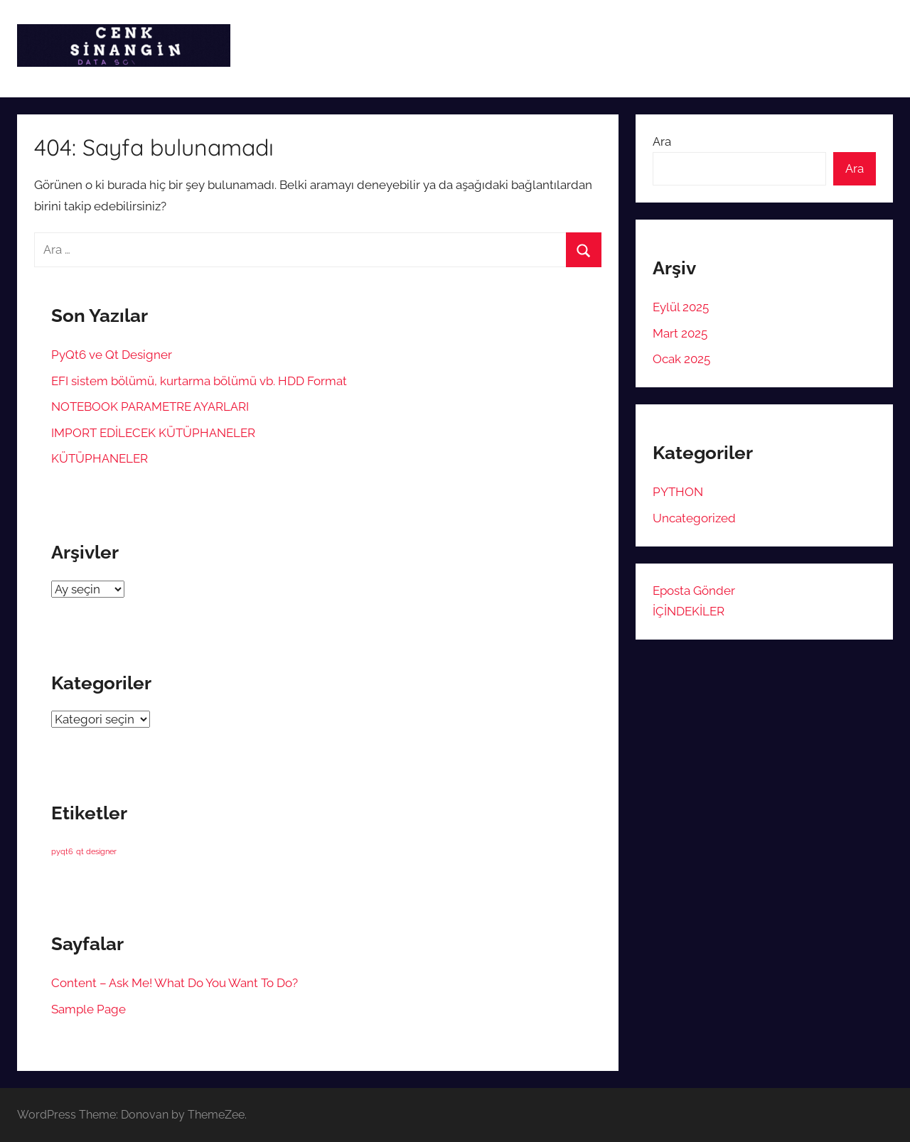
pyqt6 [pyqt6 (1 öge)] (62, 851)
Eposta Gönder (694, 590)
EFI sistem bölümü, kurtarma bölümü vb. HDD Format (199, 381)
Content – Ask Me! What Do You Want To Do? (174, 983)
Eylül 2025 (681, 307)
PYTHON (678, 492)
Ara (662, 141)
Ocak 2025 (681, 359)
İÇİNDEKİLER (688, 611)
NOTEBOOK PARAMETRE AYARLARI (150, 406)
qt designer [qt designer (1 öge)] (96, 851)
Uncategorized (694, 518)
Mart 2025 (680, 333)
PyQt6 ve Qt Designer (111, 355)
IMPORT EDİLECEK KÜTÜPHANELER (153, 433)
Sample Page (88, 1009)
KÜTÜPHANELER (99, 458)
